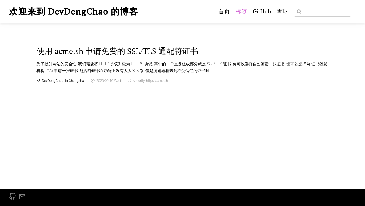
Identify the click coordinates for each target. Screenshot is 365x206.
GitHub (262, 11)
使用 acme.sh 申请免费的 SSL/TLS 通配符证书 (117, 51)
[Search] (322, 12)
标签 (241, 11)
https (150, 80)
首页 (224, 11)
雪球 (282, 11)
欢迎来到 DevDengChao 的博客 (73, 11)
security (139, 80)
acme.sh (161, 80)
